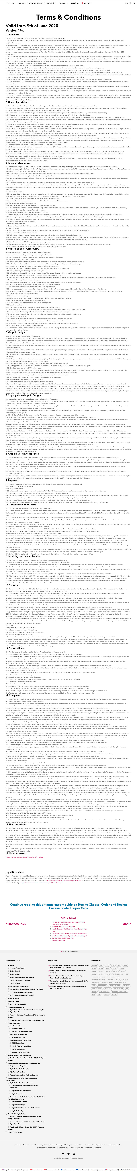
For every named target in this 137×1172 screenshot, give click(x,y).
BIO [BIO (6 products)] (127, 974)
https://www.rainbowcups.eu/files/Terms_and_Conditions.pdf (41, 883)
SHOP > (127, 924)
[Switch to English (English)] (5, 1169)
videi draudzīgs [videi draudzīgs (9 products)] (104, 991)
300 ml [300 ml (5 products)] (108, 971)
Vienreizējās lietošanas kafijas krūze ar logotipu (24, 1063)
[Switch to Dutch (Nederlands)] (52, 1169)
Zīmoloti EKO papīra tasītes (17, 1114)
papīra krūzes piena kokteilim (21, 1090)
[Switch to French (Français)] (112, 1169)
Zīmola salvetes (15, 983)
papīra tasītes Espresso (19, 1101)
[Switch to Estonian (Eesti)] (82, 1169)
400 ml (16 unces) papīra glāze (22, 1031)
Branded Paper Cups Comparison (63, 926)
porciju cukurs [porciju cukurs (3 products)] (97, 988)
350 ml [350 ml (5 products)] (115, 971)
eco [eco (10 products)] (117, 979)
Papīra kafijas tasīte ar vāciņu (19, 1069)
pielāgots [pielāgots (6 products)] (126, 985)
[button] (126, 3)
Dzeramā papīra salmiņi (17, 968)
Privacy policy (63, 1147)
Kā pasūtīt (51, 3)
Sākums (17, 1145)
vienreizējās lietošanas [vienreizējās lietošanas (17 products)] (119, 991)
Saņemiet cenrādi (36, 3)
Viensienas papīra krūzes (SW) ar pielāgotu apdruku (27, 1020)
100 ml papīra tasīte (18, 1037)
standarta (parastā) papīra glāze (20, 1040)
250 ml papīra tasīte (18, 1049)
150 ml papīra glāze (18, 1043)
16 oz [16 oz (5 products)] (118, 965)
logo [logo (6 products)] (93, 985)
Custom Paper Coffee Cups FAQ (63, 938)
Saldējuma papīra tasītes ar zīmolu (19, 1055)
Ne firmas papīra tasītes (18, 1004)
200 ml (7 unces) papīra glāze (21, 1046)
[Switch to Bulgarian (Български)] (19, 1169)
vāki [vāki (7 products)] (93, 994)
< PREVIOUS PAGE (16, 924)
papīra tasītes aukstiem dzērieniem (21, 1083)
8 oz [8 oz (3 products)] (101, 965)
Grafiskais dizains (13, 998)
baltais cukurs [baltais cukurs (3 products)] (118, 974)
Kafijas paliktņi (15, 974)
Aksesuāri (11, 965)
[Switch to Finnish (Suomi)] (97, 1169)
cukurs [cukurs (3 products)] (110, 979)
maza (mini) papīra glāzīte (18, 1034)
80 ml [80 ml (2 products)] (125, 965)
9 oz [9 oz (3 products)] (107, 965)
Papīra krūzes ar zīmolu (16, 1007)
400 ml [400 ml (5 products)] (94, 974)
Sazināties (74, 3)
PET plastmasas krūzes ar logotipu (21, 992)
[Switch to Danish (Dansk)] (36, 1169)
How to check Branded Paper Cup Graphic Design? (69, 936)
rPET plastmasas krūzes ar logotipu (22, 995)
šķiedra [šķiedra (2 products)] (114, 994)
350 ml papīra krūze (18, 1028)
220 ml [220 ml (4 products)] (122, 968)
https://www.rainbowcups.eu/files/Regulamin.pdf (64, 880)
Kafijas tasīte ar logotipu (18, 1066)
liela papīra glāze (15, 1026)
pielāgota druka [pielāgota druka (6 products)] (115, 985)
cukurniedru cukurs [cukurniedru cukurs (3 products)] (98, 979)
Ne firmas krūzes (13, 1001)
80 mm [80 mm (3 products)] (94, 968)
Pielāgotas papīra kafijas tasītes (46, 1147)
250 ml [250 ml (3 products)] (94, 971)
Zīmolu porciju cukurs (15, 1132)
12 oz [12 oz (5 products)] (112, 965)
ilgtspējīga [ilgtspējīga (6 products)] (95, 982)
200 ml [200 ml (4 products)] (115, 968)
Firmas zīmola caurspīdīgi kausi (18, 986)
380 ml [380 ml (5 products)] (122, 971)
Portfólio (22, 3)
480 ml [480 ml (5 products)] (108, 974)
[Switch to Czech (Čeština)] (68, 1169)
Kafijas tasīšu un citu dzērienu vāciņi (22, 977)
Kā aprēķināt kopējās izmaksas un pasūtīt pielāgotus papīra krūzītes (61, 1145)
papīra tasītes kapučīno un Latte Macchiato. (26, 1108)
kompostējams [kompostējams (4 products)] (119, 982)
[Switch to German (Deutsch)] (128, 1169)
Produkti (10, 3)
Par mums (62, 3)
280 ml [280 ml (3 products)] (101, 971)
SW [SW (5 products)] (127, 988)
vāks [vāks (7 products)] (99, 994)
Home (61, 951)
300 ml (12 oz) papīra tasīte (21, 1052)
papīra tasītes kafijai (18, 1105)
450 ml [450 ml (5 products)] (101, 974)
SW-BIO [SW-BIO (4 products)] (94, 991)
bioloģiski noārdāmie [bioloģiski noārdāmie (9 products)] (99, 977)
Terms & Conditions (76, 1147)
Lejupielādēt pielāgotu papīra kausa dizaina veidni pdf (102, 1145)
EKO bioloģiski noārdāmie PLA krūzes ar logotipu (26, 989)
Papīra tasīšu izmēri (14, 1023)
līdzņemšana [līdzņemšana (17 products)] (102, 985)
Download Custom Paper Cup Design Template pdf (69, 933)
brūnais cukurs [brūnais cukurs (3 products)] (114, 977)
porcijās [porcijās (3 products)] (107, 988)
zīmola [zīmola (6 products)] (106, 994)
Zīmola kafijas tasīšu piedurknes (20, 980)
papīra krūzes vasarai (19, 1094)
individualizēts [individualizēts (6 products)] (107, 982)
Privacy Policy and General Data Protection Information (24, 857)
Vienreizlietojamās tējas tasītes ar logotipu (24, 1075)
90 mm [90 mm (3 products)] (101, 968)
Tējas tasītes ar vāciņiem (18, 1072)
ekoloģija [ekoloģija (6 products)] (124, 979)
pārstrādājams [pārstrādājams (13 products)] (118, 988)
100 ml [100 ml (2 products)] (108, 968)
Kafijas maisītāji (15, 971)
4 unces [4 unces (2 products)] (94, 965)
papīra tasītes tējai (18, 1111)
